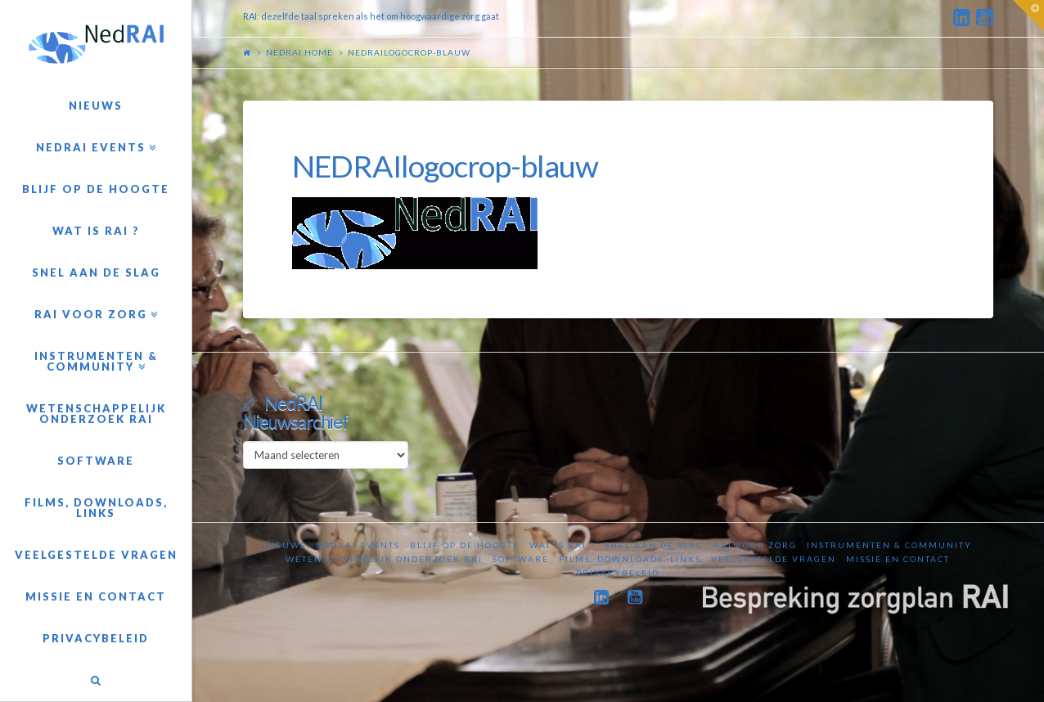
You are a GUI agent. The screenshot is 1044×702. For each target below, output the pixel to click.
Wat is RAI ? (562, 545)
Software (521, 559)
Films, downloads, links (630, 559)
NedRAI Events (358, 545)
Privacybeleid (617, 573)
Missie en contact (898, 559)
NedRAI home (299, 52)
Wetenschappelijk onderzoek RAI (384, 559)
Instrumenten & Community (889, 545)
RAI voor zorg (755, 545)
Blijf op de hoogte (465, 545)
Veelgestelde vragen (773, 559)
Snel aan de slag (654, 545)
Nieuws (284, 545)
